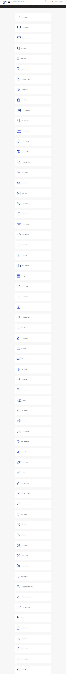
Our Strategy (6, 642)
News (4, 645)
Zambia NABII (37, 625)
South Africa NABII (38, 630)
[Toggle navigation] (62, 2)
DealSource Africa (7, 650)
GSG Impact (37, 622)
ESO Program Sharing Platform (11, 653)
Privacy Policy (6, 656)
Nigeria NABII (37, 627)
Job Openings (6, 647)
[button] (32, 558)
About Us (5, 639)
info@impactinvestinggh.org (17, 1)
